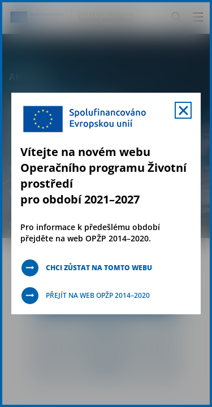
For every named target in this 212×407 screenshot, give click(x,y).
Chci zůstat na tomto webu (99, 267)
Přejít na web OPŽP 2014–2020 (98, 295)
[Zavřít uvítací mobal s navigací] (183, 110)
